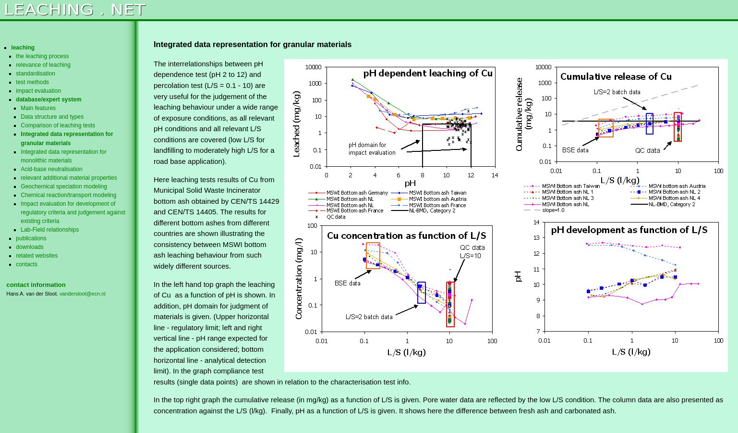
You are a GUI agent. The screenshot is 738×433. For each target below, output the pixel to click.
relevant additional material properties (69, 177)
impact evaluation (38, 90)
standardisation (35, 73)
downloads (29, 247)
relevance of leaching (43, 65)
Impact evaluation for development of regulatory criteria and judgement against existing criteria (73, 212)
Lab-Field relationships (50, 229)
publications (31, 238)
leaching (23, 47)
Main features (38, 108)
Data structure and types (52, 116)
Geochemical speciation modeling (64, 186)
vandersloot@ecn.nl (83, 294)
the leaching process (42, 56)
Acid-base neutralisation (51, 169)
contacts (26, 264)
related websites (37, 255)
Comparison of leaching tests (58, 125)
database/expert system (48, 99)
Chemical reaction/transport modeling (68, 195)
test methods (32, 82)
